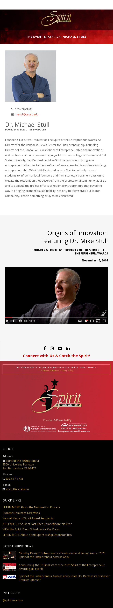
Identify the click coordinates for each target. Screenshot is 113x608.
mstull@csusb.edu (27, 114)
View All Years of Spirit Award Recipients (28, 518)
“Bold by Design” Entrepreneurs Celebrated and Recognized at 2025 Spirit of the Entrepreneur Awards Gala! (62, 555)
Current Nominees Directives (21, 513)
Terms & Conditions (49, 370)
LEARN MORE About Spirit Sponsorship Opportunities (37, 535)
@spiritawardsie (13, 600)
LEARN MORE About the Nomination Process (31, 507)
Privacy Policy (66, 370)
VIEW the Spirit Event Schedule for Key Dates (31, 529)
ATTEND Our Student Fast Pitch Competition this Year (37, 524)
